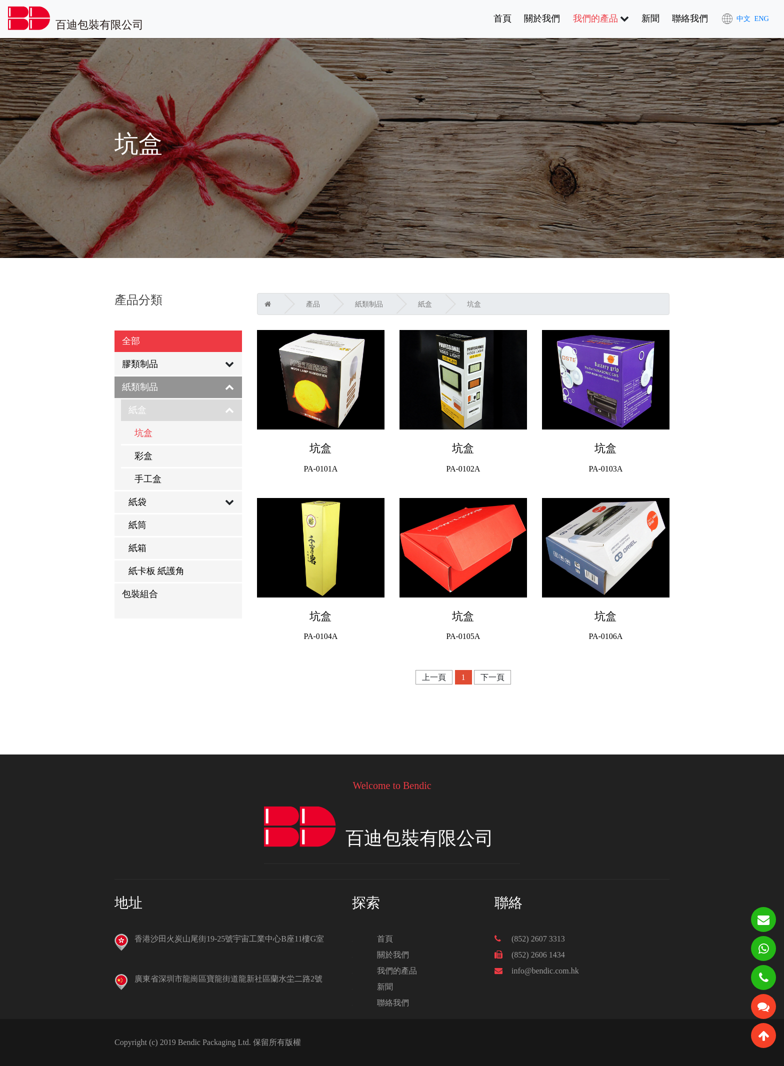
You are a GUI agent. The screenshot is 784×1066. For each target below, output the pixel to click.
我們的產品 (595, 19)
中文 (743, 18)
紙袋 (137, 502)
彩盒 (143, 456)
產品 (313, 304)
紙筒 (137, 525)
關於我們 (542, 19)
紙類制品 (140, 387)
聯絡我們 (690, 19)
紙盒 (137, 410)
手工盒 (148, 479)
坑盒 (143, 433)
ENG (761, 18)
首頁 (503, 18)
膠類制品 (140, 364)
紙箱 (137, 548)
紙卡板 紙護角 (156, 571)
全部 (131, 341)
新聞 (651, 19)
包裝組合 (140, 594)
